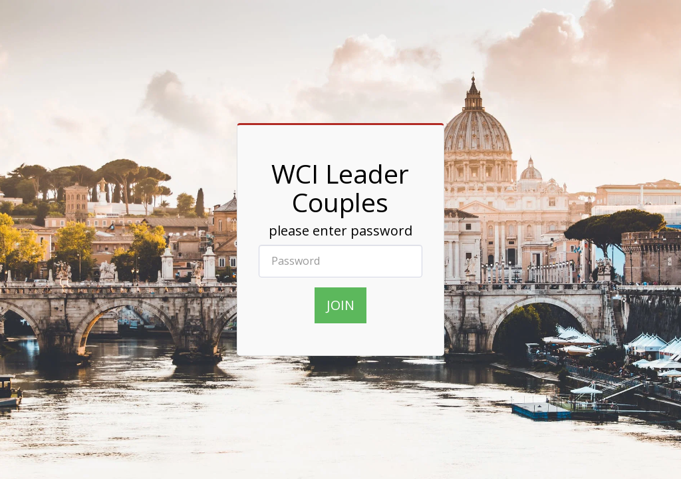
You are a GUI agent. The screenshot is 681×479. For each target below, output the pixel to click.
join (340, 305)
